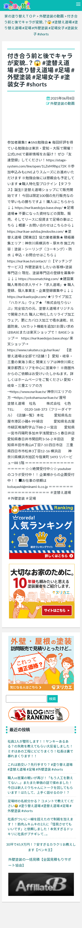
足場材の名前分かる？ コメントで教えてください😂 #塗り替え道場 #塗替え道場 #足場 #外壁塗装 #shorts (41, 806)
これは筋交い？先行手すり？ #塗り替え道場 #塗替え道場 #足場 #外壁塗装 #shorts (40, 767)
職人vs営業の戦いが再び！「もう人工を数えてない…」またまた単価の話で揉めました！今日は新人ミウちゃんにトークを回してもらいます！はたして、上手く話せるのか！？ (40, 785)
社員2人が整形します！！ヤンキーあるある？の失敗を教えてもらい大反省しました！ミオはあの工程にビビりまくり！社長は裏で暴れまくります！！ (40, 748)
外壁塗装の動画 (62, 103)
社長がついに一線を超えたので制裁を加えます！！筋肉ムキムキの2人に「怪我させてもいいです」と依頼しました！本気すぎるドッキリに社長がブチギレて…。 (40, 826)
